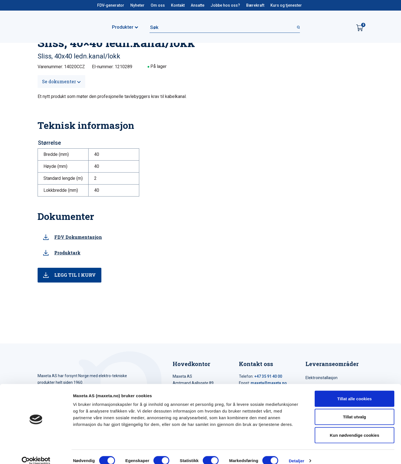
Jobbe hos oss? (225, 5)
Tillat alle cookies (354, 391)
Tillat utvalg (354, 409)
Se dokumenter (61, 81)
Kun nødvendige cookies (354, 427)
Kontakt (178, 5)
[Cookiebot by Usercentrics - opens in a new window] (36, 453)
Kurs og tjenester (286, 5)
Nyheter (137, 5)
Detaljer (296, 453)
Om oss (158, 5)
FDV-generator (110, 5)
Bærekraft (255, 5)
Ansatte (197, 5)
